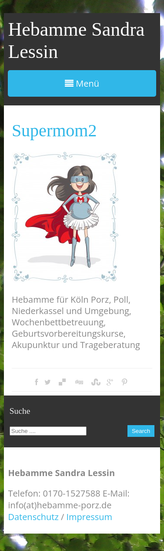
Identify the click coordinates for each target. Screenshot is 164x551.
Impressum (90, 517)
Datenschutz (33, 517)
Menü (82, 83)
